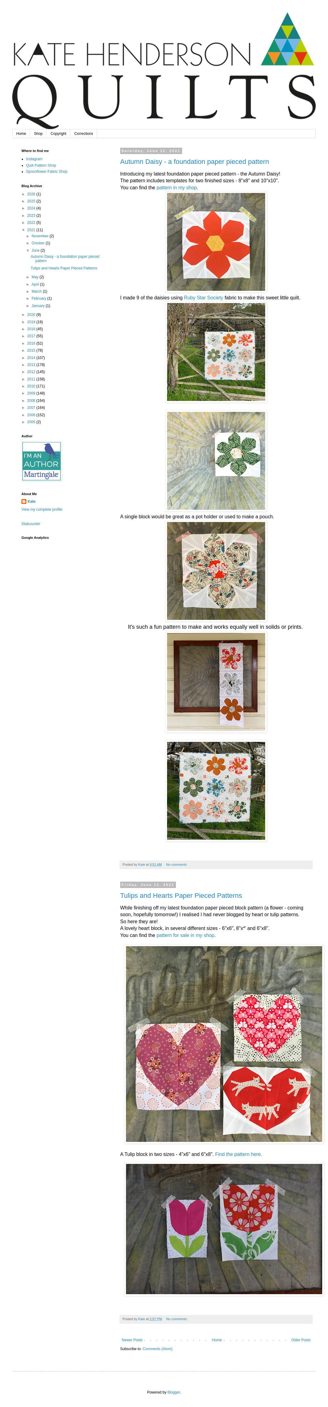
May (36, 277)
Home (21, 133)
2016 (31, 343)
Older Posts (301, 1340)
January (39, 306)
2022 (31, 222)
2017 (31, 336)
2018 (31, 329)
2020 (31, 315)
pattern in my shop (177, 187)
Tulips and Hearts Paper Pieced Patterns (181, 895)
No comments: (177, 864)
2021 (31, 230)
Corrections (83, 133)
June (36, 250)
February (39, 298)
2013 (31, 365)
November (41, 236)
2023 (31, 215)
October (39, 243)
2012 (31, 372)
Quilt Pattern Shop (41, 165)
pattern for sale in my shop (186, 935)
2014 (31, 358)
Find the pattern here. (238, 1154)
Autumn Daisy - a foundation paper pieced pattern (194, 161)
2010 (31, 386)
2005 (31, 422)
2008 (31, 400)
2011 (31, 379)
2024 (31, 208)
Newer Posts (132, 1340)
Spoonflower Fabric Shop (46, 171)
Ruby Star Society (203, 297)
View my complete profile (41, 509)
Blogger (173, 1392)
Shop (38, 133)
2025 (31, 201)
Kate (32, 501)
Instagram (34, 159)
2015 (31, 350)
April (36, 284)
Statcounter (30, 524)
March (37, 291)
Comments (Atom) (157, 1349)
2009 (31, 393)
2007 (31, 407)
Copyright (58, 133)
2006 (31, 415)
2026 (31, 194)
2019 (31, 322)
